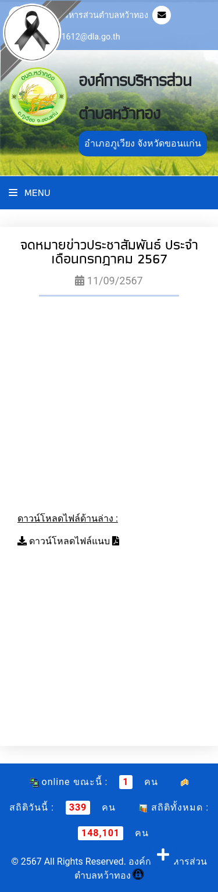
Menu (30, 193)
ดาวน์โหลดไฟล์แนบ (69, 541)
